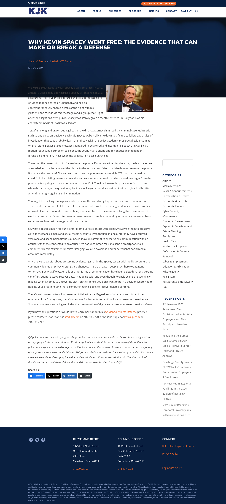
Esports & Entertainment (177, 226)
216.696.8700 (80, 468)
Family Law (168, 236)
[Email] (85, 376)
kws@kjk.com (132, 317)
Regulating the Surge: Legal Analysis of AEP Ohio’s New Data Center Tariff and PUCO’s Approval (176, 346)
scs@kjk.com (72, 317)
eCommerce (169, 216)
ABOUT (81, 11)
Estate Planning (171, 231)
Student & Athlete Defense (121, 312)
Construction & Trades (175, 196)
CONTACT (171, 11)
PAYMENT (186, 11)
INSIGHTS (154, 11)
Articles (166, 181)
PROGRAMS (135, 11)
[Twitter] (53, 376)
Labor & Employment (175, 261)
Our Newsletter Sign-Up (159, 3)
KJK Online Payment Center (178, 446)
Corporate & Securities (175, 201)
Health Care (169, 241)
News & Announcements (177, 191)
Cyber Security (171, 211)
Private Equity (170, 271)
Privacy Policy (170, 453)
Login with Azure (172, 468)
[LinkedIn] (69, 376)
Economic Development (176, 221)
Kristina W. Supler (62, 61)
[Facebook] (36, 376)
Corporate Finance (173, 206)
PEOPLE (96, 11)
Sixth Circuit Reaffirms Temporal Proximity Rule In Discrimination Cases (177, 410)
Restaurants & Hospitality (177, 281)
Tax (164, 286)
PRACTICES (115, 11)
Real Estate (168, 276)
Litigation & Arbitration (176, 266)
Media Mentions (171, 186)
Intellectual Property (174, 246)
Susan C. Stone (37, 61)
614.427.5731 (125, 468)
